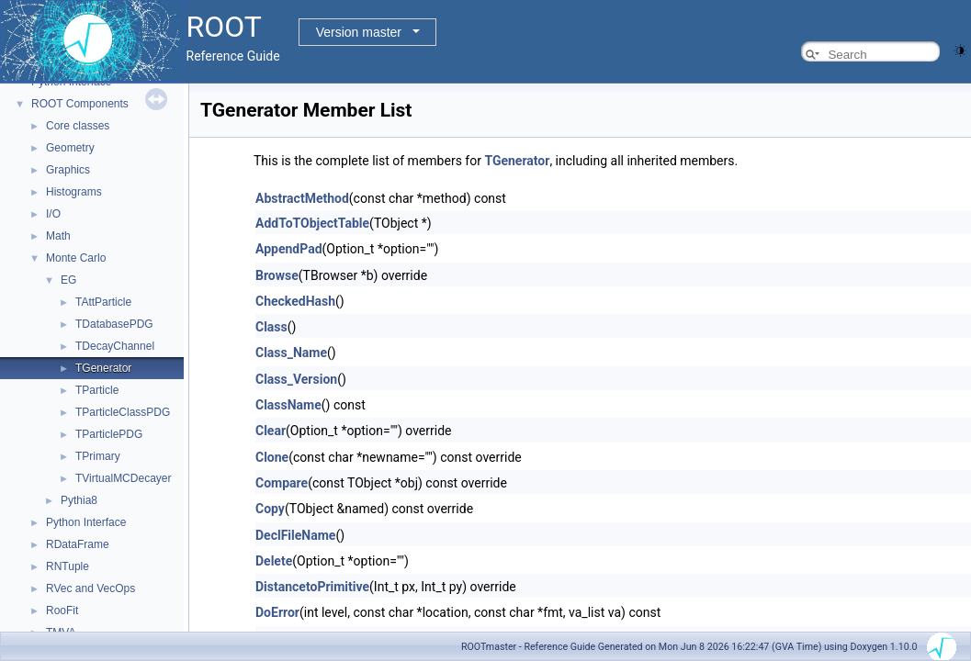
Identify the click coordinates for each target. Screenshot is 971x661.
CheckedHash (295, 301)
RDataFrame (77, 544)
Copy (270, 508)
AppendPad (288, 248)
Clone (271, 457)
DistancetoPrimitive (312, 586)
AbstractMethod (302, 198)
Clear (270, 430)
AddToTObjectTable (312, 223)
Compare (281, 483)
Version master (358, 32)
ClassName (288, 405)
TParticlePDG (108, 434)
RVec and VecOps (90, 588)
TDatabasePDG (114, 324)
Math (58, 236)
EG (68, 280)
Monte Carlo (76, 258)
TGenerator (103, 368)
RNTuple (67, 566)
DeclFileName (295, 535)
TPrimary (97, 456)
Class (271, 326)
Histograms (74, 191)
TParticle (97, 390)
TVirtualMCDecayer (123, 478)
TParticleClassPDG (122, 412)
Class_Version (296, 379)
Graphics (68, 169)
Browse (277, 275)
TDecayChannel (114, 346)
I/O (53, 213)
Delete (273, 561)
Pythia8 (79, 500)
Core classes (77, 125)
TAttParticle (103, 302)
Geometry (70, 147)
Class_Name (291, 352)
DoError (277, 612)
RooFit (62, 610)
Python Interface (86, 522)
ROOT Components (80, 103)
